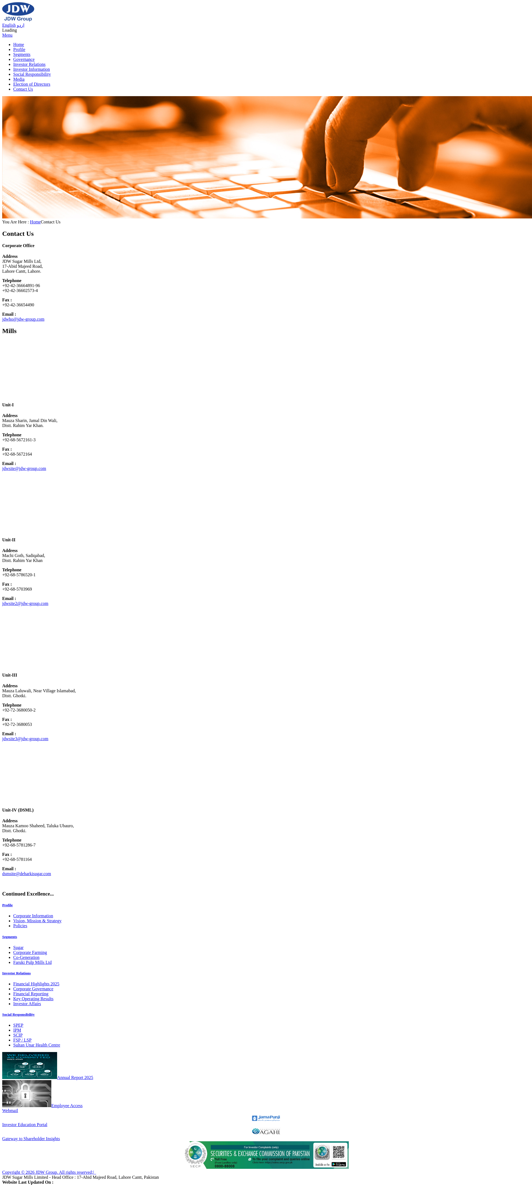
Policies (20, 925)
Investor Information (31, 69)
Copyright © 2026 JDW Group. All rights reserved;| (49, 1172)
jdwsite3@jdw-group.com (25, 738)
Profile (19, 49)
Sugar (18, 947)
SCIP (18, 1035)
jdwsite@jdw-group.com (24, 468)
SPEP (18, 1025)
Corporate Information (33, 915)
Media (19, 79)
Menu (7, 35)
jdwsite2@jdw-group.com (25, 603)
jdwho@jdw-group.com (23, 319)
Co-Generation (26, 957)
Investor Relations (29, 64)
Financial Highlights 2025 (36, 983)
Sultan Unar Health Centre (36, 1045)
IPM (17, 1030)
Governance (23, 59)
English (9, 25)
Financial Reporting (31, 993)
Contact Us (23, 89)
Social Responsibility (32, 74)
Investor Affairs (27, 1003)
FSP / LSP (22, 1040)
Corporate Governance (33, 988)
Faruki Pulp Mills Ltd (32, 962)
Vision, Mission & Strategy (37, 920)
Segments (21, 54)
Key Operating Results (33, 998)
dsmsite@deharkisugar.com (26, 873)
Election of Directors (31, 84)
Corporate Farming (30, 952)
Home (18, 44)
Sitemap (103, 1172)
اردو (20, 25)
